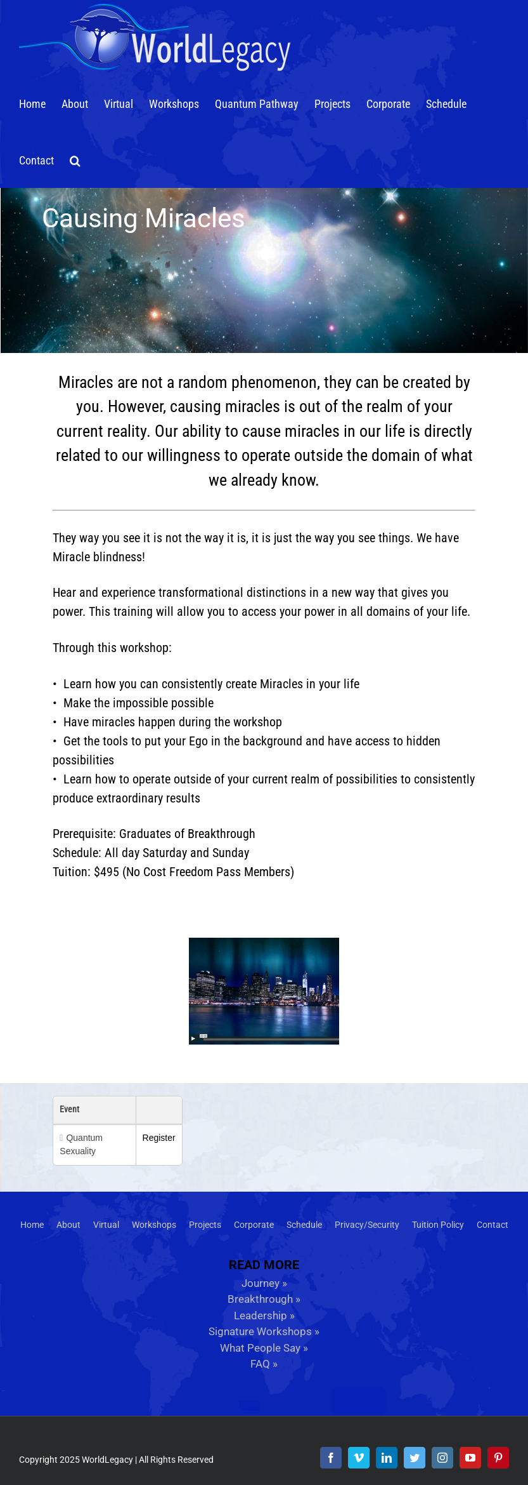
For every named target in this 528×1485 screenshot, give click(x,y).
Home (32, 1225)
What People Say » (264, 1348)
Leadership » (264, 1315)
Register (159, 1138)
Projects (205, 1225)
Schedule (304, 1225)
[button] (75, 159)
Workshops (154, 1225)
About (68, 1225)
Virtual (106, 1225)
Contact (492, 1225)
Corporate (254, 1225)
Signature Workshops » (264, 1331)
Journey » (264, 1283)
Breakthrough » (264, 1299)
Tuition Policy (438, 1225)
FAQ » (264, 1363)
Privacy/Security (367, 1225)
